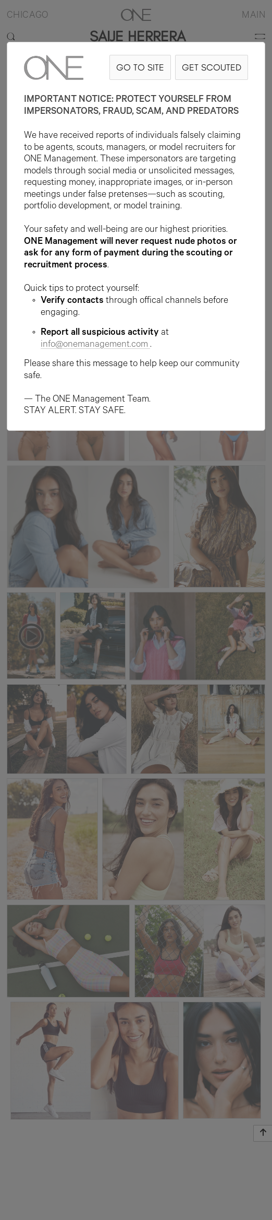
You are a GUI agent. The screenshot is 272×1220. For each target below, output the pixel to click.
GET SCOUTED (211, 67)
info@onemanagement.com (95, 345)
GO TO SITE (140, 67)
